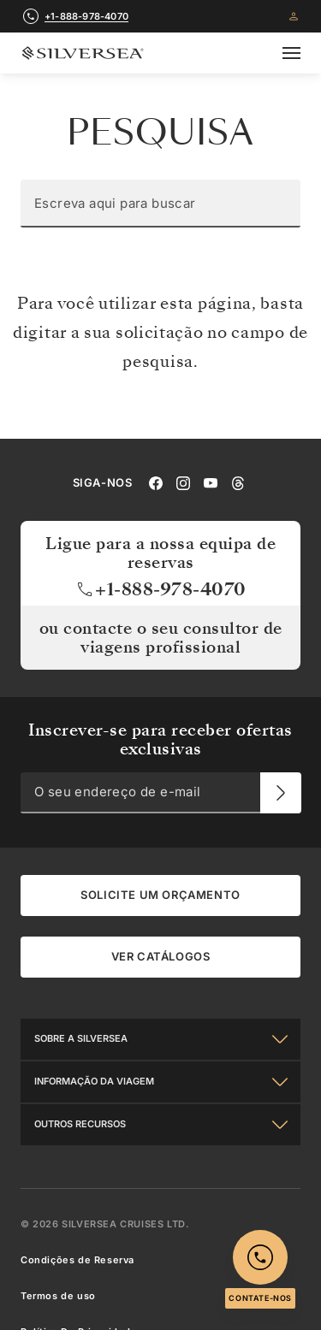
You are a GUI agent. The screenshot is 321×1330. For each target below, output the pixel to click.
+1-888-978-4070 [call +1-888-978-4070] (86, 16)
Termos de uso (58, 1296)
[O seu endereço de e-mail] (280, 792)
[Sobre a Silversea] (160, 1038)
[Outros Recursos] (160, 1123)
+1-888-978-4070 (160, 589)
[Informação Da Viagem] (160, 1081)
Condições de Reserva (77, 1259)
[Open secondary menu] (291, 53)
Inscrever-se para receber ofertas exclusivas (160, 739)
